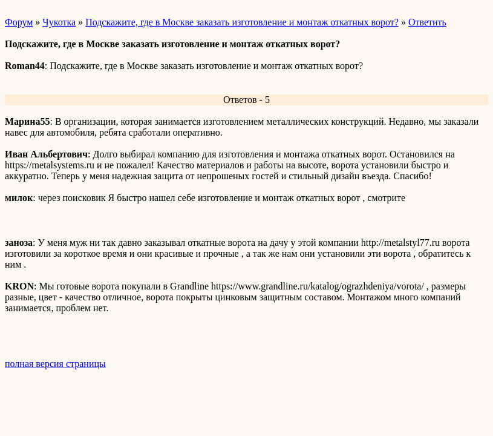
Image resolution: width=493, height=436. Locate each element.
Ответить (427, 22)
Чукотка (59, 22)
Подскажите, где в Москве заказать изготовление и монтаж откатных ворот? (242, 22)
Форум (19, 22)
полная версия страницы (55, 363)
